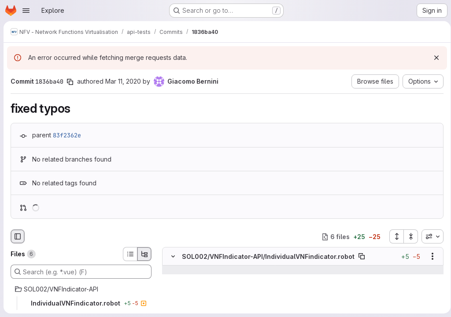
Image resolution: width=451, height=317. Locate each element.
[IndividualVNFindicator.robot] (81, 303)
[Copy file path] (361, 256)
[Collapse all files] (408, 236)
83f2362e (67, 135)
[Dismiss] (433, 57)
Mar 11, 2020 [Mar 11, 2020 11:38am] (123, 81)
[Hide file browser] (18, 236)
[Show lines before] (184, 270)
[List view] (130, 254)
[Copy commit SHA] (70, 82)
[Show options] (429, 256)
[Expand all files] (393, 236)
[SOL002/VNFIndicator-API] (81, 289)
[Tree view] (144, 254)
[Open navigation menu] (26, 11)
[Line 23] (172, 296)
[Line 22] (172, 288)
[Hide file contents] (173, 256)
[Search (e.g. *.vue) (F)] (81, 272)
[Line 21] (172, 279)
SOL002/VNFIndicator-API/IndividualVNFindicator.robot (268, 256)
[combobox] (429, 236)
